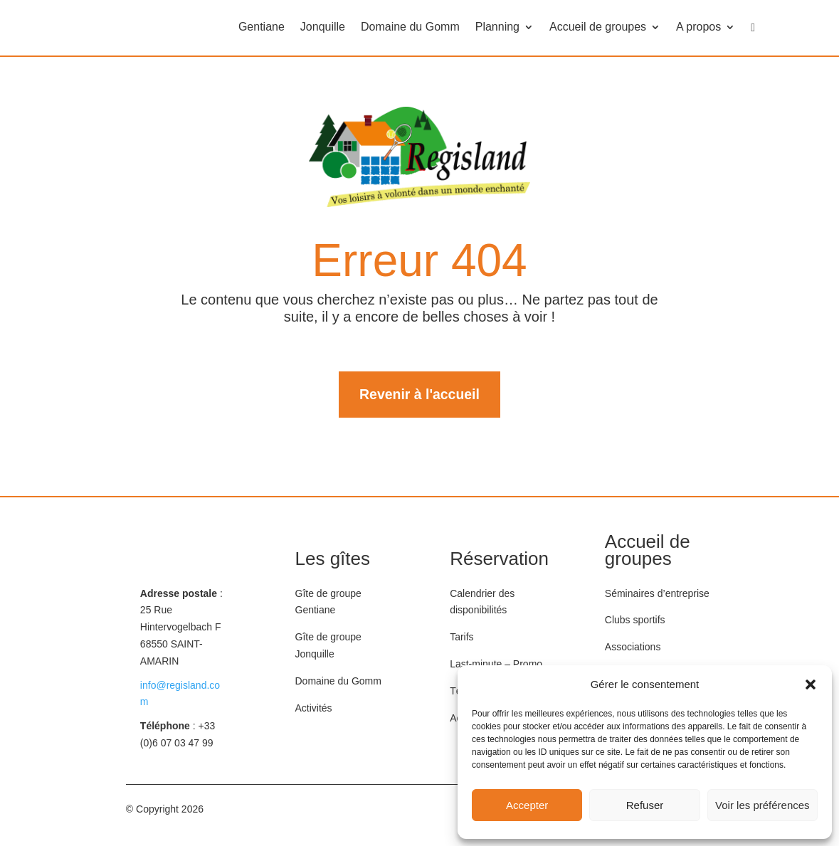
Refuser (645, 805)
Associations (633, 647)
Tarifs (461, 637)
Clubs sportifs (635, 621)
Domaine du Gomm (410, 27)
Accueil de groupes (597, 27)
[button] (810, 684)
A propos (698, 27)
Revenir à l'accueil (420, 395)
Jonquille (322, 27)
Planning (497, 27)
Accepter (527, 805)
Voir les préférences (762, 805)
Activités (313, 708)
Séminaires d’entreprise (657, 594)
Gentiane (261, 27)
